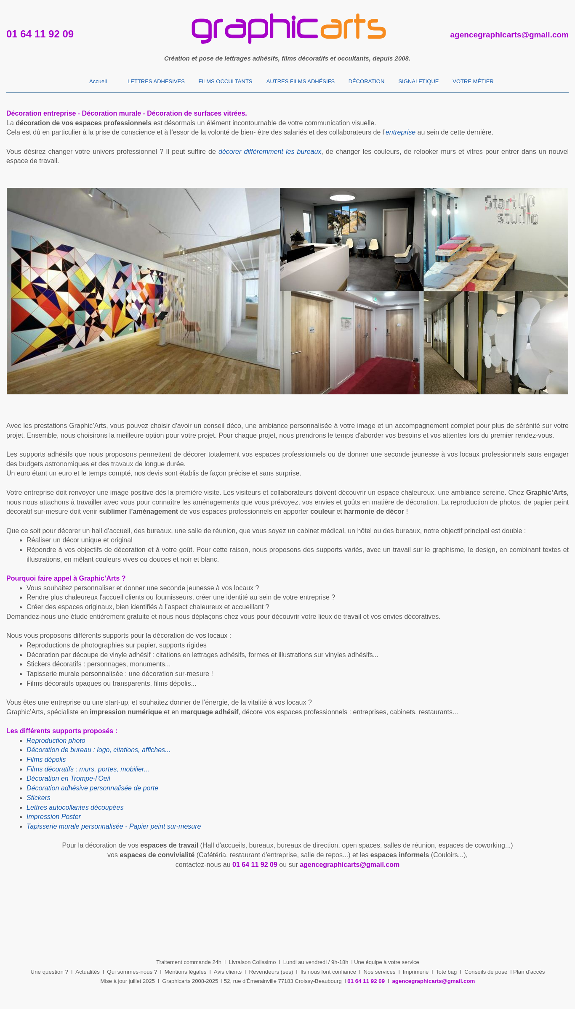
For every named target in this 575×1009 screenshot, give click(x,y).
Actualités (87, 972)
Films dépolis (46, 759)
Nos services (379, 972)
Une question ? (49, 972)
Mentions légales (186, 972)
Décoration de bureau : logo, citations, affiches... (98, 749)
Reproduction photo (56, 740)
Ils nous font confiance (328, 972)
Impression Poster (54, 816)
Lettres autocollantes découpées (75, 807)
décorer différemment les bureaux (269, 151)
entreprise (400, 132)
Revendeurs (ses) (271, 972)
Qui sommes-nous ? (132, 972)
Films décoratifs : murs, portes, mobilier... (88, 769)
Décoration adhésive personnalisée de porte (92, 788)
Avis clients (228, 972)
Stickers (39, 797)
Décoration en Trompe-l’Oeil (68, 778)
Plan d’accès (529, 972)
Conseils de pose (485, 972)
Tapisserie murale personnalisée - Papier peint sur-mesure (114, 826)
